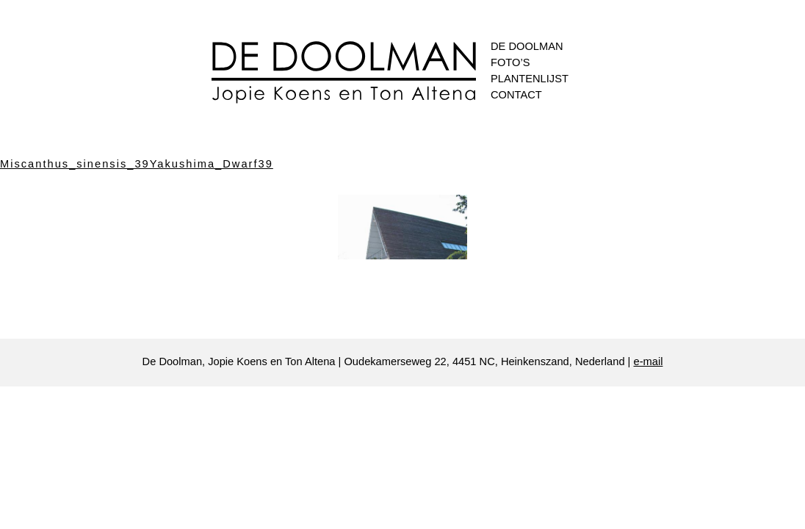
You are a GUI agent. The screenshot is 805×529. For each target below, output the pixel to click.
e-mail (648, 361)
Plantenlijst (529, 78)
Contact (516, 95)
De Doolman (527, 46)
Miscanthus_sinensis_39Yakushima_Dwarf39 (136, 164)
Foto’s (510, 62)
